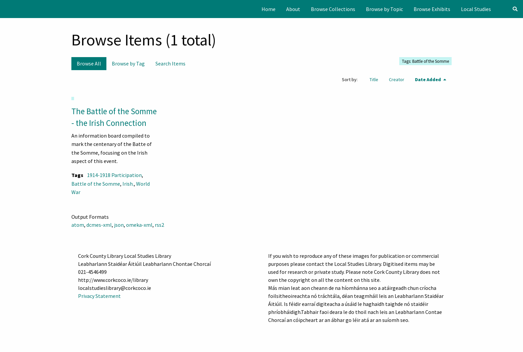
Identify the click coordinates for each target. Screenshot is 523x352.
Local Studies (476, 9)
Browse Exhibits (432, 9)
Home (269, 9)
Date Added (428, 79)
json (119, 224)
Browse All (89, 63)
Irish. (128, 183)
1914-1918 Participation (114, 175)
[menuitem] (268, 9)
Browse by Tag (128, 63)
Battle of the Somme (95, 183)
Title (374, 79)
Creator (396, 79)
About (293, 9)
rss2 (159, 224)
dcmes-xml (99, 224)
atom (77, 224)
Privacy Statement (99, 296)
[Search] (515, 9)
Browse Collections (333, 9)
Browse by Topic (384, 9)
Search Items (170, 63)
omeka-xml (139, 224)
